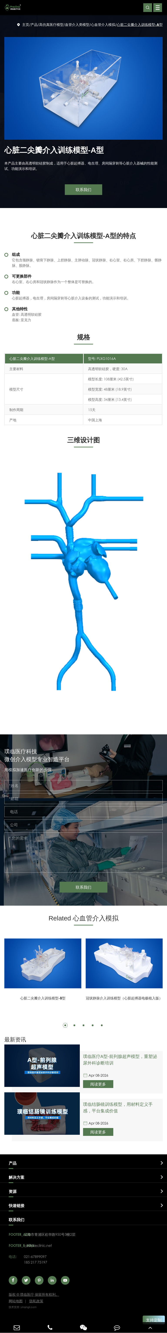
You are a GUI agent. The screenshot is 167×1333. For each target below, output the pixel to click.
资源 (13, 1191)
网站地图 (16, 1301)
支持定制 (154, 1320)
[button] (65, 1025)
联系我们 (83, 887)
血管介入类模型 (77, 24)
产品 (34, 24)
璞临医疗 (34, 1294)
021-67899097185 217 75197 (35, 1259)
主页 (25, 24)
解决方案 (16, 1177)
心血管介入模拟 (103, 24)
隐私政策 (36, 1301)
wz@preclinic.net (38, 1245)
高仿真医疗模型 (51, 24)
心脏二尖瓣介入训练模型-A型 (140, 24)
